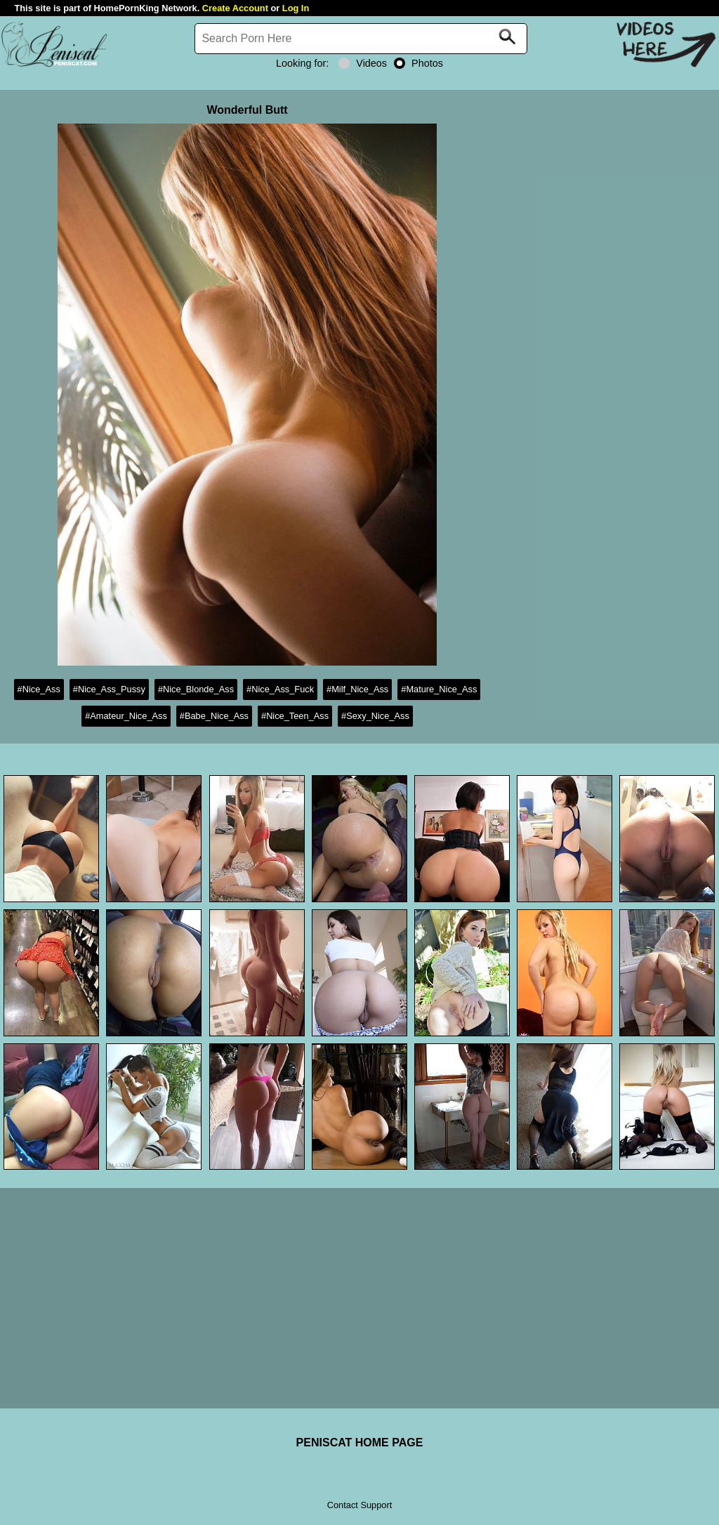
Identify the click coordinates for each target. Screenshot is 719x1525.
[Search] (360, 38)
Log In (295, 8)
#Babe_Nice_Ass (214, 716)
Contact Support (359, 1505)
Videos (362, 63)
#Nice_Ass (39, 689)
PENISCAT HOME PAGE (359, 1442)
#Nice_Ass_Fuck (280, 689)
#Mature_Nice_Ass (439, 689)
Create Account (235, 8)
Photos (418, 63)
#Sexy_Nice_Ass (375, 716)
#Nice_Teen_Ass (295, 716)
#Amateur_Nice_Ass (126, 716)
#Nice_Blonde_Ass (196, 689)
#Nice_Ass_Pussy (109, 689)
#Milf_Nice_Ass (357, 689)
